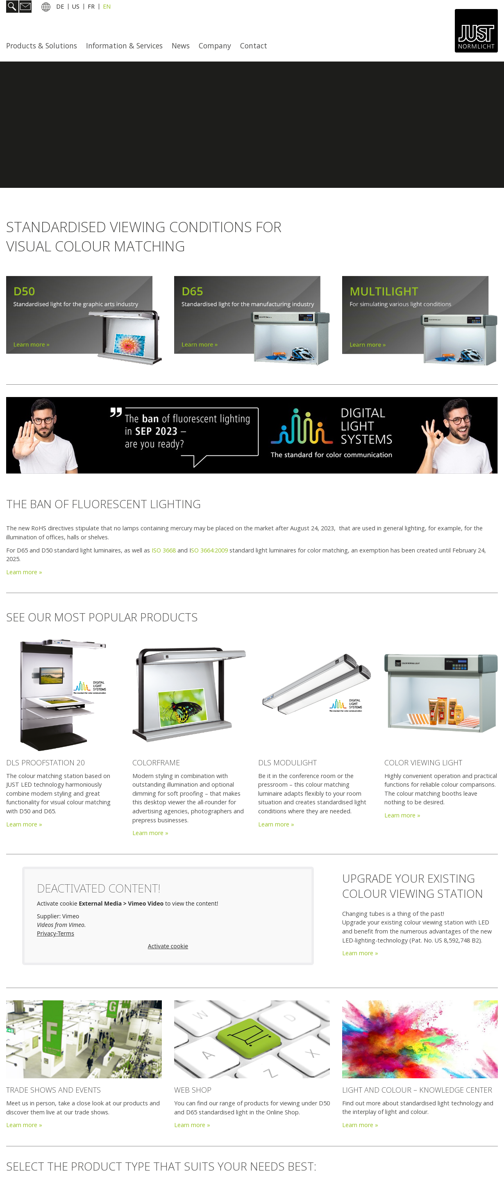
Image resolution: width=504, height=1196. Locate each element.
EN (107, 7)
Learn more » (24, 572)
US (75, 7)
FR (91, 7)
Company (215, 45)
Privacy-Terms (55, 933)
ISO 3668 (164, 550)
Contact (253, 45)
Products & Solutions (41, 45)
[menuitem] (44, 45)
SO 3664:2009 (209, 550)
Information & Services (124, 45)
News (181, 45)
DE (60, 7)
